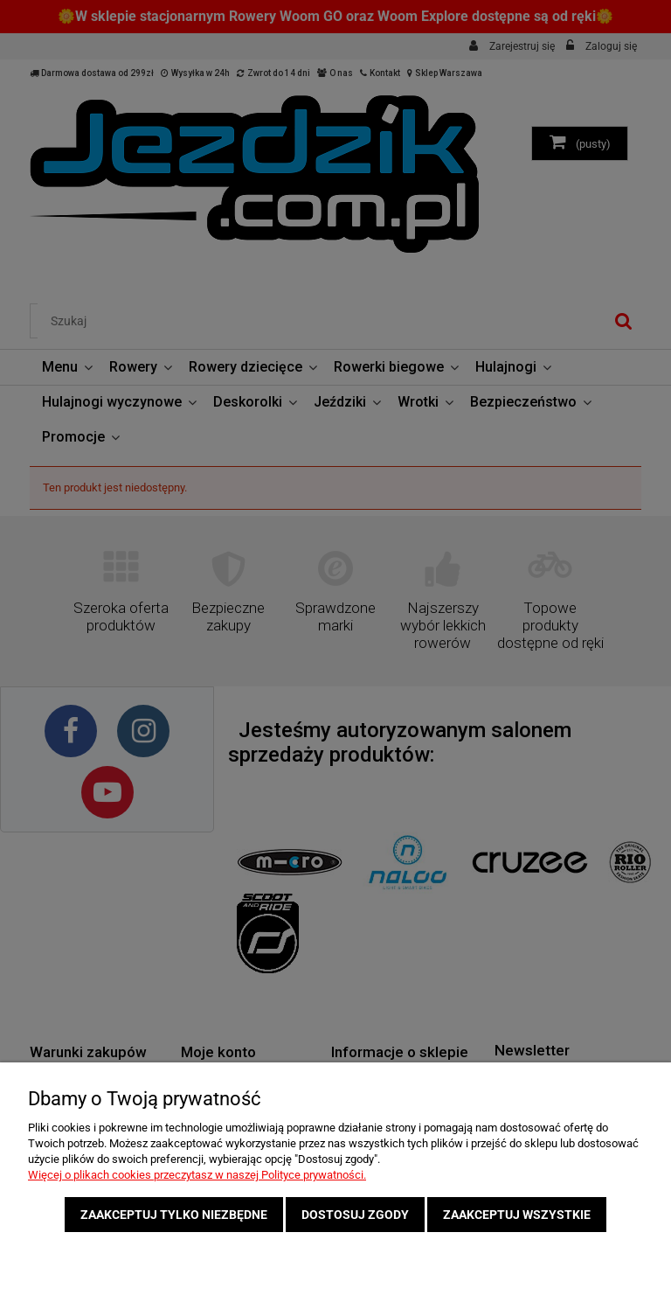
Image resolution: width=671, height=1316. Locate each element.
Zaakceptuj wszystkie (517, 1215)
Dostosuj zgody (355, 1215)
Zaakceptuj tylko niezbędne (173, 1215)
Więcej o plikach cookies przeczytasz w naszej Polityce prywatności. (197, 1174)
